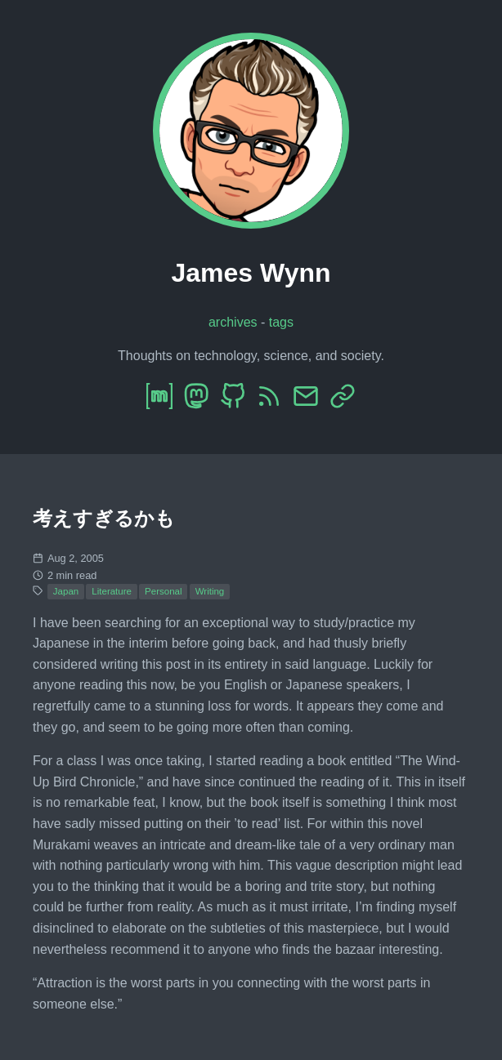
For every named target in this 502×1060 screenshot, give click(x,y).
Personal (163, 591)
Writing (210, 591)
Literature (112, 591)
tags (281, 322)
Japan (65, 591)
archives (233, 322)
